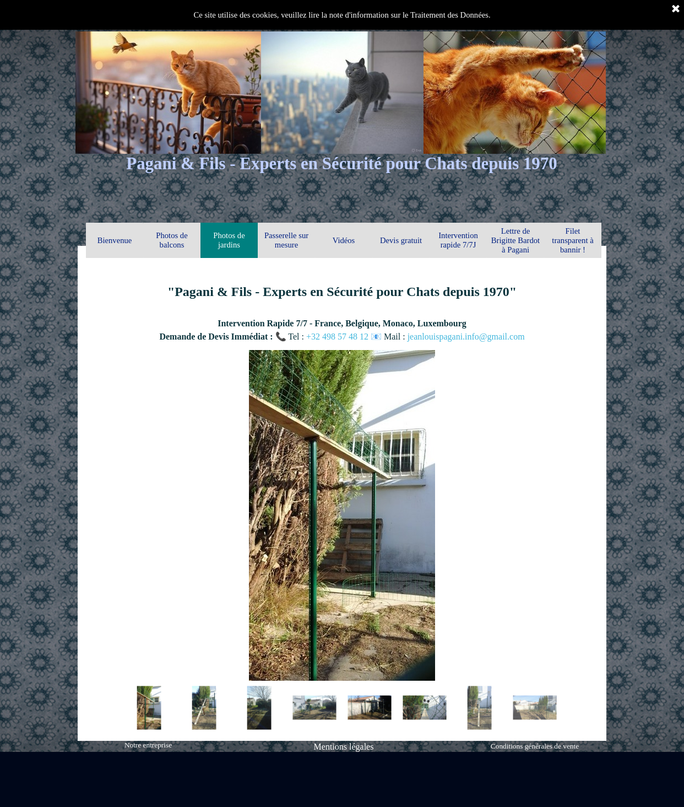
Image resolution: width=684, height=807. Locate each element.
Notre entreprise (148, 745)
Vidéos (344, 240)
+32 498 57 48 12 (338, 336)
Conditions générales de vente (535, 746)
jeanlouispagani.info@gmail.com (466, 336)
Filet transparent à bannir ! (572, 240)
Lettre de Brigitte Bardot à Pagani (515, 240)
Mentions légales (344, 746)
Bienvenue (114, 240)
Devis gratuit (401, 240)
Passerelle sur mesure (286, 240)
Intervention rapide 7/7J (458, 240)
